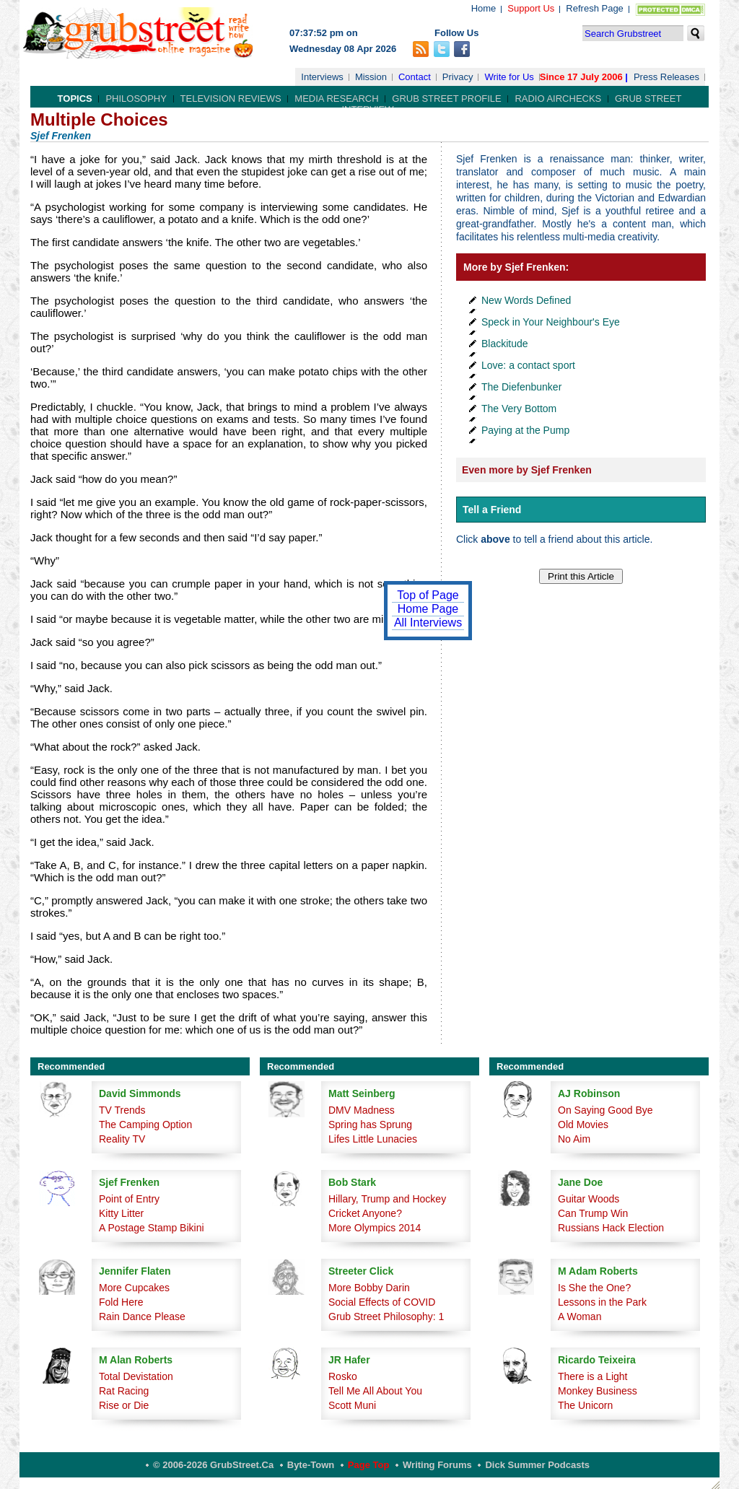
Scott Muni (352, 1405)
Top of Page (427, 595)
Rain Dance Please (142, 1316)
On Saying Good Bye (605, 1110)
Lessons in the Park (602, 1302)
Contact (414, 76)
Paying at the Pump (525, 430)
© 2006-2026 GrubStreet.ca (213, 1464)
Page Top (369, 1464)
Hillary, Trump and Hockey (387, 1199)
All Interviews (428, 622)
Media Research (336, 98)
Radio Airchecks (558, 98)
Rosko (342, 1376)
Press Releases (666, 76)
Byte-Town (310, 1464)
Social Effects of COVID (381, 1302)
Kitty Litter (121, 1213)
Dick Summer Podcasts (537, 1464)
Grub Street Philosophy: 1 (386, 1316)
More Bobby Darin (369, 1287)
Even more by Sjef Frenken (527, 470)
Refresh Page (595, 8)
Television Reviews (230, 98)
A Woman (579, 1316)
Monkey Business (597, 1391)
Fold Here (121, 1302)
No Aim (574, 1139)
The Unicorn (585, 1405)
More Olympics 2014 (374, 1227)
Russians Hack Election (611, 1227)
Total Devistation (136, 1376)
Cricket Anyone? (365, 1213)
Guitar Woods (588, 1199)
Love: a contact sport (528, 365)
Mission (371, 76)
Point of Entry (129, 1199)
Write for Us (508, 76)
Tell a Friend (492, 509)
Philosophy (136, 98)
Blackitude (504, 343)
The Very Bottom (518, 408)
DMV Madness (361, 1110)
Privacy (457, 76)
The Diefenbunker (521, 387)
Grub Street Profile (446, 98)
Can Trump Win (593, 1213)
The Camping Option (145, 1124)
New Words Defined (526, 300)
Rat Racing (124, 1391)
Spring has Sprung (370, 1124)
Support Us (530, 8)
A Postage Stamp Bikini (151, 1227)
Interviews (322, 76)
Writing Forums (437, 1464)
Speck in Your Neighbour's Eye (550, 322)
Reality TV (122, 1139)
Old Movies (583, 1124)
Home (484, 8)
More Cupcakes (134, 1287)
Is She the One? (594, 1287)
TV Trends (122, 1110)
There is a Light (593, 1376)
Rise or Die (124, 1405)
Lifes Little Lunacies (372, 1139)
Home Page (428, 609)
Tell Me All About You (375, 1391)
